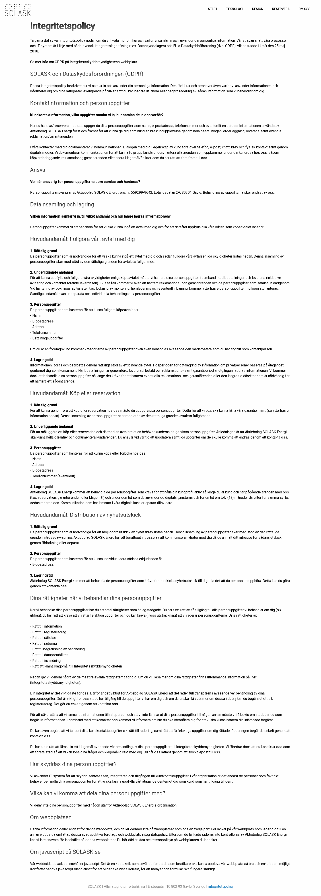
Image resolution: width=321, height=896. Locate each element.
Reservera (281, 9)
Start (212, 9)
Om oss (304, 9)
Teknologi (234, 9)
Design (257, 9)
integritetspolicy (221, 886)
